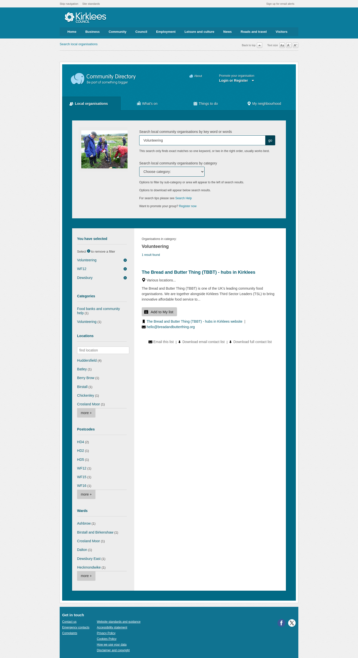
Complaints (69, 633)
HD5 (80, 460)
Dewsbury (84, 278)
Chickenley (85, 395)
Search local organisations (78, 44)
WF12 (81, 269)
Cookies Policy (106, 639)
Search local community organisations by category (178, 163)
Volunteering (86, 260)
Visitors (281, 32)
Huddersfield (87, 360)
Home (71, 32)
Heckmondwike (89, 567)
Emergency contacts (75, 627)
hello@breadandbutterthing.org (171, 327)
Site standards (91, 3)
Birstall (82, 387)
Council (141, 32)
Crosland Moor (88, 404)
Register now (188, 206)
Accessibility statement (112, 627)
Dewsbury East (88, 559)
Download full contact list (252, 342)
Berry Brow (85, 378)
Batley (82, 369)
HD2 (80, 451)
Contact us (69, 621)
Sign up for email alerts (280, 3)
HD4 (80, 442)
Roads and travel (254, 32)
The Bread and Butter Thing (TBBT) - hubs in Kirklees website (194, 321)
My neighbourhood (266, 104)
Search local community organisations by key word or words (185, 132)
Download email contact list (203, 342)
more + (86, 413)
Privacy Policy (106, 633)
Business (92, 32)
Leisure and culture (199, 32)
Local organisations (91, 104)
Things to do (208, 104)
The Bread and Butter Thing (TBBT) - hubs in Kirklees (198, 272)
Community (118, 32)
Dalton (82, 550)
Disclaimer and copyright (113, 650)
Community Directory (103, 79)
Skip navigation (69, 3)
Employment (166, 32)
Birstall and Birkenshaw (95, 532)
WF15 (81, 477)
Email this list (163, 342)
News (227, 32)
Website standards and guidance (118, 621)
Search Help (183, 198)
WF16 (81, 486)
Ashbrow (84, 523)
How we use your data (112, 644)
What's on (150, 104)
